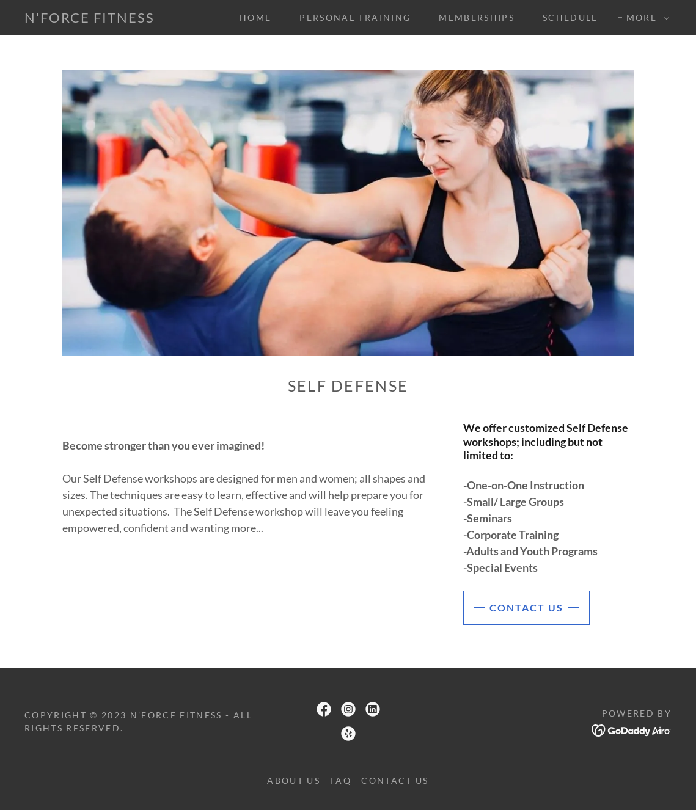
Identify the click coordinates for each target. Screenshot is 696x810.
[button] (645, 17)
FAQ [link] (340, 780)
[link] (89, 18)
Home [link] (255, 17)
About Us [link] (293, 780)
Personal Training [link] (355, 17)
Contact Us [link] (394, 780)
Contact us (526, 607)
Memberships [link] (477, 17)
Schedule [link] (570, 17)
